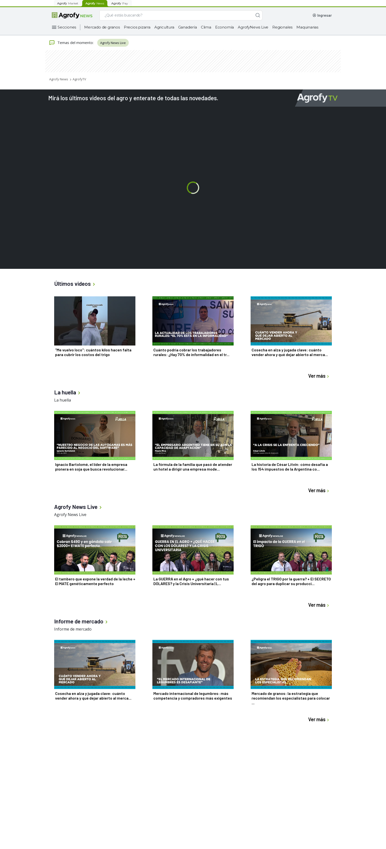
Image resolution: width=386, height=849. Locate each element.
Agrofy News (58, 79)
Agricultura (164, 27)
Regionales (282, 27)
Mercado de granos (102, 27)
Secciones (67, 27)
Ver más (319, 376)
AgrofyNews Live (253, 27)
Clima (206, 27)
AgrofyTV (79, 79)
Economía (224, 27)
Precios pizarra (137, 27)
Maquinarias (307, 27)
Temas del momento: (71, 43)
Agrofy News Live (113, 43)
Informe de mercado (73, 629)
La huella (62, 400)
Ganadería (187, 27)
